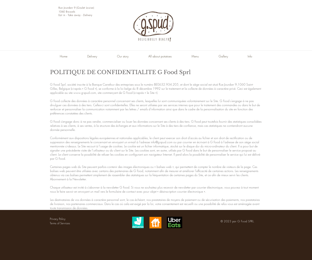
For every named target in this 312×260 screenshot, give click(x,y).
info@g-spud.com (161, 142)
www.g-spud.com (84, 93)
